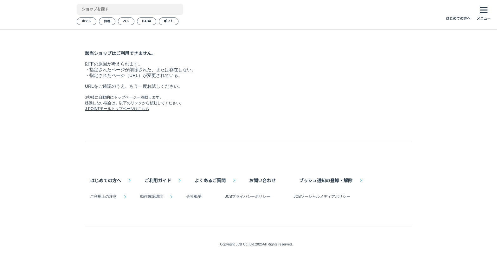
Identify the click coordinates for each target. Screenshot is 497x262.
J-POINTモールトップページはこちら (117, 117)
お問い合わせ (261, 179)
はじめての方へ (105, 179)
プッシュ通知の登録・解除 (324, 179)
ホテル (86, 22)
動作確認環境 (151, 196)
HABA (146, 22)
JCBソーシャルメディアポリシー (320, 196)
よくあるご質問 (209, 179)
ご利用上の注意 (103, 196)
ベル (126, 22)
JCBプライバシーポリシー (246, 196)
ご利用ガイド (157, 179)
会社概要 (193, 196)
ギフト (168, 22)
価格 (107, 22)
